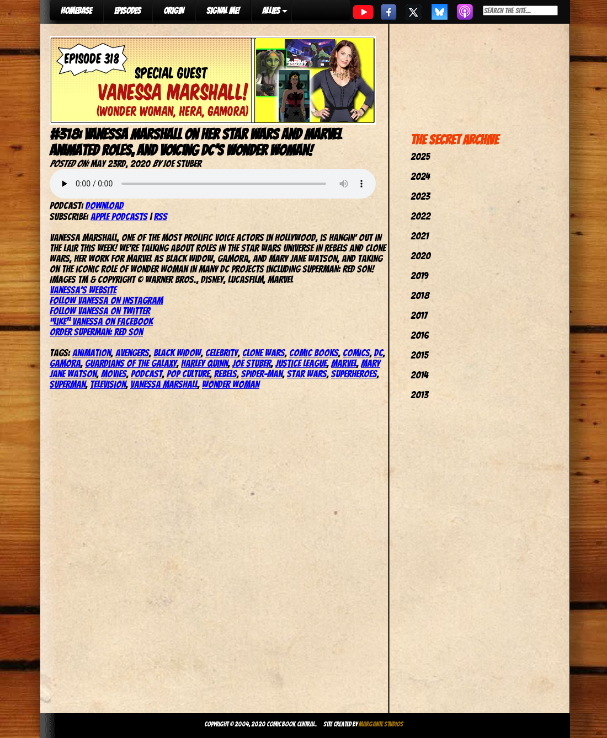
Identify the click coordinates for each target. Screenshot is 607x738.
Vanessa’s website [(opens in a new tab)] (83, 290)
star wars (307, 373)
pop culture (188, 373)
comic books (313, 352)
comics (356, 352)
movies (113, 373)
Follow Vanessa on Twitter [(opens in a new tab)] (100, 311)
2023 (420, 196)
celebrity (221, 352)
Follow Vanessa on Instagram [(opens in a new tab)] (106, 300)
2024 (420, 176)
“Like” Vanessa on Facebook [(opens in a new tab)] (101, 321)
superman (68, 384)
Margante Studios (381, 724)
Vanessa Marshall (164, 384)
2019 (419, 275)
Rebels (225, 373)
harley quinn (204, 363)
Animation (91, 352)
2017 (419, 315)
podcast (146, 373)
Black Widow (177, 352)
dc (378, 352)
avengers (132, 352)
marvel (343, 363)
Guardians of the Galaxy (131, 363)
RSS (160, 216)
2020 (420, 255)
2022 (420, 216)
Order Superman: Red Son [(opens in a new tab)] (96, 332)
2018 (420, 295)
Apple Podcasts (118, 216)
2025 (420, 156)
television (108, 384)
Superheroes (354, 373)
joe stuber (251, 363)
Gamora (65, 363)
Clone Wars (263, 352)
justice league (301, 363)
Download (105, 205)
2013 (419, 394)
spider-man (262, 373)
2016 (420, 335)
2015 (419, 355)
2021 (420, 236)
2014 (419, 375)
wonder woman (230, 384)
